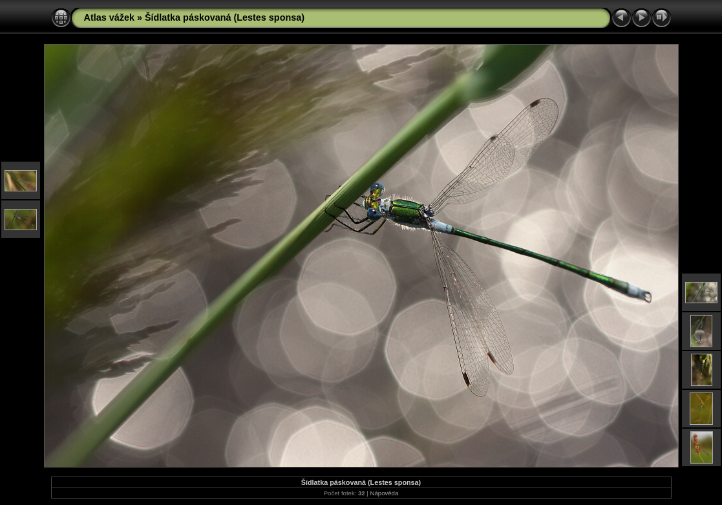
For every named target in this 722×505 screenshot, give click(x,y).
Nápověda (384, 493)
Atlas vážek (109, 17)
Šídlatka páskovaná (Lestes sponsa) (224, 17)
